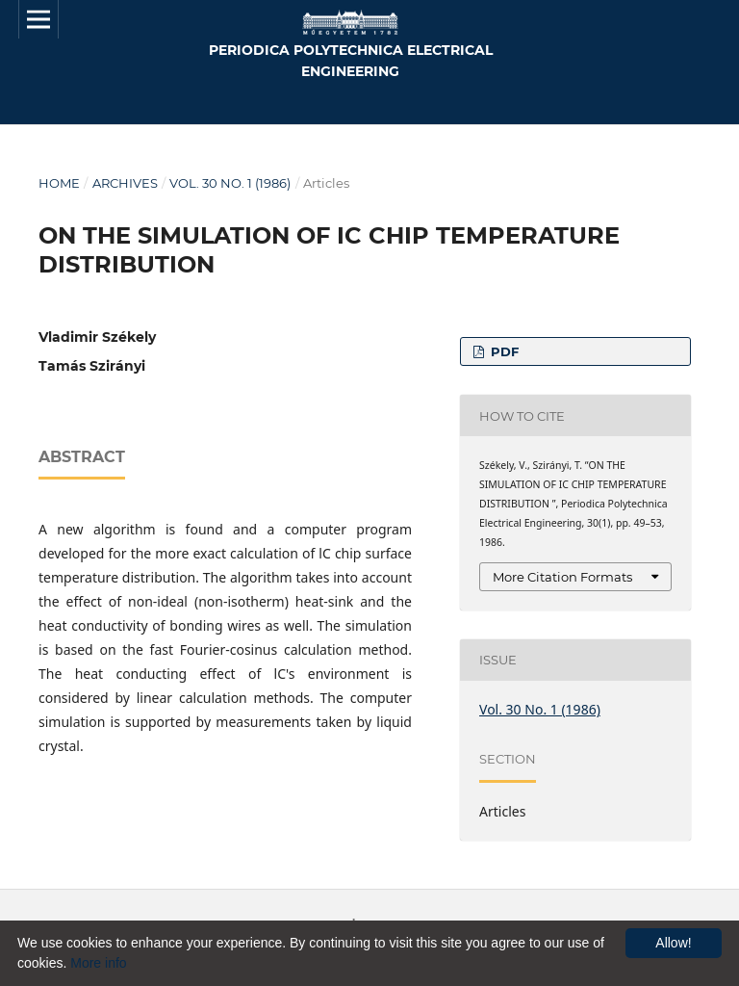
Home (59, 183)
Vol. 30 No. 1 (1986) (230, 183)
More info (98, 963)
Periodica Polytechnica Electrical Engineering (351, 60)
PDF (503, 351)
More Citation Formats (562, 576)
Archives (125, 183)
